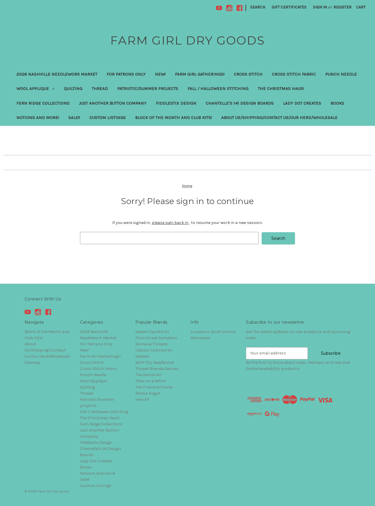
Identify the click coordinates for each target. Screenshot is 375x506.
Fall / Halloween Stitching (218, 88)
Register (342, 7)
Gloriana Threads (151, 343)
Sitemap (32, 362)
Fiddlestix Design (176, 103)
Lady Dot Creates (302, 103)
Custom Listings (107, 117)
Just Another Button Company (112, 103)
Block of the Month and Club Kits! (173, 117)
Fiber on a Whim (150, 380)
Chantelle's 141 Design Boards (240, 103)
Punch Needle (341, 74)
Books (337, 103)
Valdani (142, 356)
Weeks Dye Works (152, 331)
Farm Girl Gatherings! (199, 74)
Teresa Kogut (147, 392)
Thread (100, 88)
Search (257, 7)
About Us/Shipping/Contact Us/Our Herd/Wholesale (279, 117)
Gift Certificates (289, 7)
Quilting (73, 88)
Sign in (320, 7)
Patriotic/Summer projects (147, 88)
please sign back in (170, 222)
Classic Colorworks (153, 349)
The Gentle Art (148, 374)
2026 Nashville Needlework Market (56, 74)
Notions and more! (37, 117)
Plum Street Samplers (156, 337)
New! (160, 74)
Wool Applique (35, 88)
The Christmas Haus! (281, 88)
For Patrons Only (126, 74)
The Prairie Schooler (154, 386)
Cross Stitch (248, 74)
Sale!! (74, 117)
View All (142, 399)
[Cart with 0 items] (361, 7)
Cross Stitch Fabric (294, 74)
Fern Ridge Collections (42, 103)
